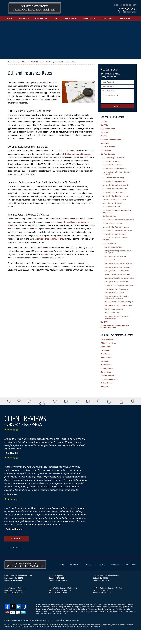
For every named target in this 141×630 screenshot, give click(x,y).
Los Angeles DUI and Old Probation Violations (114, 235)
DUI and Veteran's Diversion (112, 220)
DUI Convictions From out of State (114, 186)
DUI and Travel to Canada (113, 303)
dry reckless (69, 222)
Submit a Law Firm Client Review (14, 539)
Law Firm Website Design (125, 622)
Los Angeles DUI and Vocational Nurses (117, 259)
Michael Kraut (47, 254)
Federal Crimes (106, 374)
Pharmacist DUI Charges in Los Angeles (118, 280)
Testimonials (72, 18)
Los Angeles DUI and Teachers (114, 255)
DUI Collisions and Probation (112, 200)
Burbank (70, 597)
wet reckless (57, 222)
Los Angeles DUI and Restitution (113, 179)
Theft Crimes (105, 343)
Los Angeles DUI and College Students (117, 299)
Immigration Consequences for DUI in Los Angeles (118, 247)
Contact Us (109, 18)
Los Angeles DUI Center (112, 117)
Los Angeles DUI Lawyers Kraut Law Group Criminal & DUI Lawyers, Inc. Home (34, 8)
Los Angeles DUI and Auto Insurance (116, 262)
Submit (117, 106)
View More (16, 530)
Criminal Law (43, 18)
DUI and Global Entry (111, 306)
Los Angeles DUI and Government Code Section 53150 (116, 208)
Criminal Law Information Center (117, 327)
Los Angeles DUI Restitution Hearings (115, 223)
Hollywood (105, 597)
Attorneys (25, 18)
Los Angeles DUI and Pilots (113, 287)
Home (10, 18)
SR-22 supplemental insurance (77, 154)
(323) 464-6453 (127, 9)
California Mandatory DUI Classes (114, 197)
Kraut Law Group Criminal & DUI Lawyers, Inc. (33, 622)
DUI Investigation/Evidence (111, 139)
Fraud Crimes (106, 339)
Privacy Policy (131, 555)
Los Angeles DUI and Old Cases (113, 230)
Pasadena (51, 600)
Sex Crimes (105, 353)
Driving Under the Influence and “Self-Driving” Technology (115, 319)
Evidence (104, 378)
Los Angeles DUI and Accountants (115, 276)
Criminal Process (107, 367)
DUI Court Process (107, 146)
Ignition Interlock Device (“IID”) (51, 239)
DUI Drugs (104, 132)
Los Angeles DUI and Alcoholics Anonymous (117, 216)
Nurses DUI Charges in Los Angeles (116, 269)
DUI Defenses (106, 149)
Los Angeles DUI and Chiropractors (116, 266)
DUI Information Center (109, 371)
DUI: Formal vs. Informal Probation (114, 167)
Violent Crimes (106, 350)
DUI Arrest (104, 142)
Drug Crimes (105, 346)
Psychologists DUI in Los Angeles (115, 283)
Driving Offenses (107, 360)
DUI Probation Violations (110, 204)
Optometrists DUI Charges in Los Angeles (118, 273)
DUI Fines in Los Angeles (111, 160)
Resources (127, 18)
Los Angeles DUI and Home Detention (115, 183)
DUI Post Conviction (108, 153)
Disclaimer (75, 555)
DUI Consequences (109, 239)
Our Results (91, 18)
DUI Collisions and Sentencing (112, 176)
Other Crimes (106, 364)
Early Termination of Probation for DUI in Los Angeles (117, 171)
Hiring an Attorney (107, 332)
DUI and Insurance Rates (112, 243)
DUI (57, 18)
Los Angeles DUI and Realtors (114, 252)
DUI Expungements (109, 213)
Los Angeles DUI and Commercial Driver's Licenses (118, 311)
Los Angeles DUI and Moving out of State (116, 227)
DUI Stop (104, 135)
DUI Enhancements (108, 128)
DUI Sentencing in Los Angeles (113, 156)
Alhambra (46, 597)
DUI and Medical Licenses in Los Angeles (118, 296)
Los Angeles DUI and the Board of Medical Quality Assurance (118, 291)
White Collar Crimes (108, 336)
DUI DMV (104, 315)
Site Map (102, 555)
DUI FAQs (104, 125)
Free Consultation (109, 69)
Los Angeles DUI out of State (112, 190)
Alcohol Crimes (106, 357)
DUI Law (104, 121)
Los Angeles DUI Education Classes (114, 193)
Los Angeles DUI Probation (111, 164)
